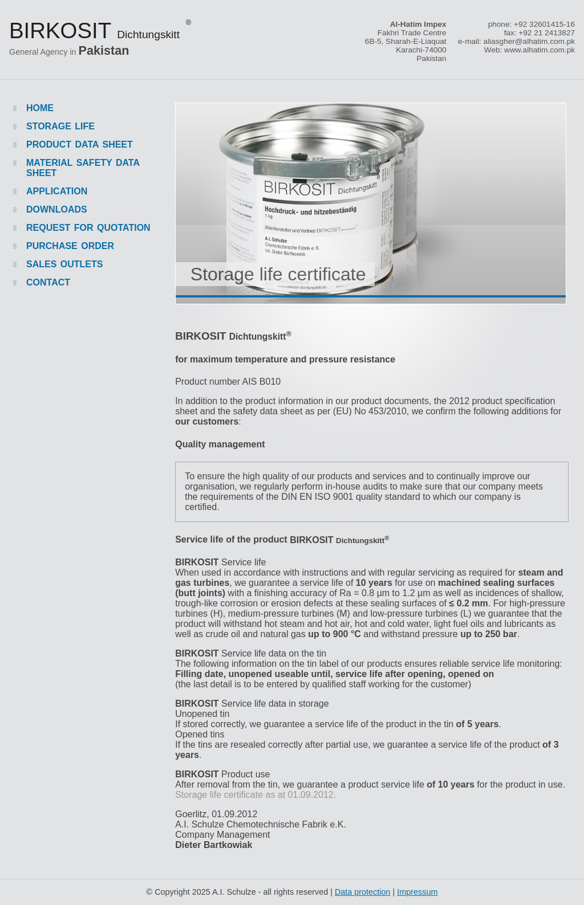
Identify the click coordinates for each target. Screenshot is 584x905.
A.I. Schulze (234, 891)
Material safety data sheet (82, 168)
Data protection (363, 891)
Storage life (60, 126)
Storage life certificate (278, 274)
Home (40, 108)
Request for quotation (88, 228)
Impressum (417, 891)
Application (56, 191)
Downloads (56, 209)
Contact (48, 282)
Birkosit (100, 30)
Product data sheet (79, 144)
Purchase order (70, 246)
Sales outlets (64, 264)
